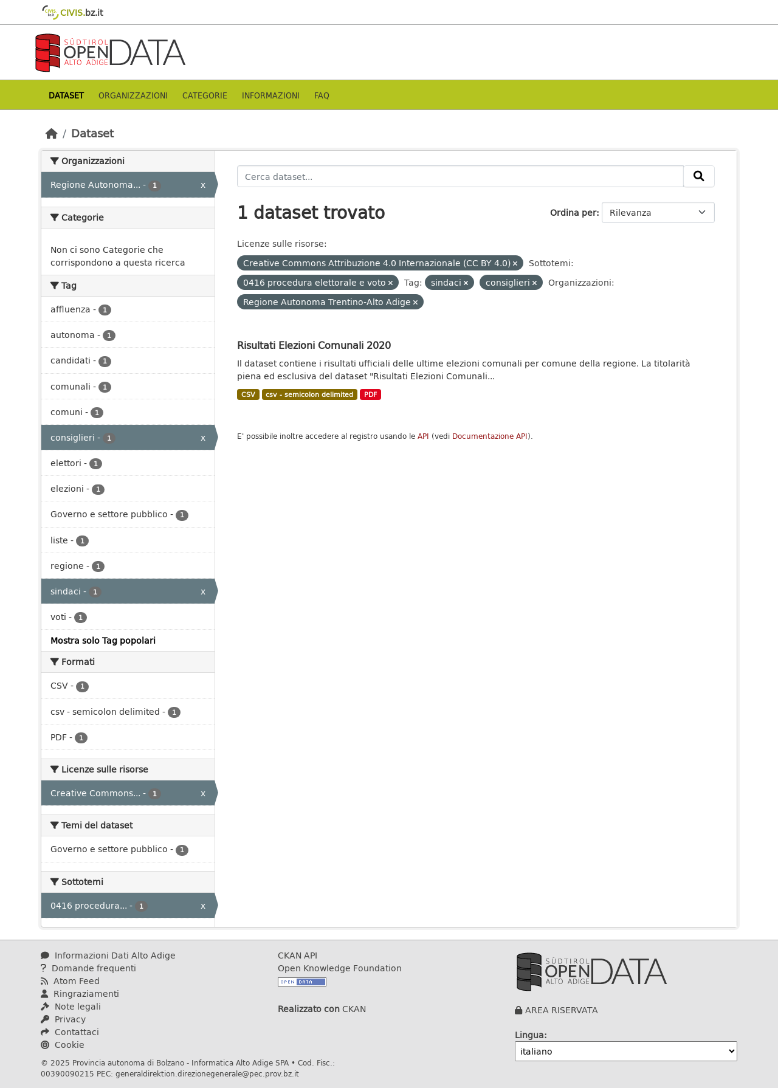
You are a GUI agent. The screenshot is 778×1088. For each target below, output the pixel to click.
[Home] (52, 133)
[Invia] (699, 176)
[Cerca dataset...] (460, 176)
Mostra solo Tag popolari (103, 640)
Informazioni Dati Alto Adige (108, 955)
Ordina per (573, 212)
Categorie (204, 95)
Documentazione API (490, 436)
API (423, 436)
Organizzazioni (133, 95)
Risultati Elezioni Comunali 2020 (314, 345)
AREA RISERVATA (561, 1010)
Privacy (63, 1019)
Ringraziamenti (80, 993)
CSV (248, 394)
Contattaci (70, 1031)
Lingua (529, 1034)
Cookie (62, 1044)
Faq (321, 95)
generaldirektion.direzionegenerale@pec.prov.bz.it (207, 1073)
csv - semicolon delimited (309, 394)
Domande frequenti (88, 968)
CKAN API (297, 955)
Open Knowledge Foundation (340, 968)
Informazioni (271, 95)
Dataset (66, 95)
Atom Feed (70, 980)
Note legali (71, 1006)
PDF (370, 394)
